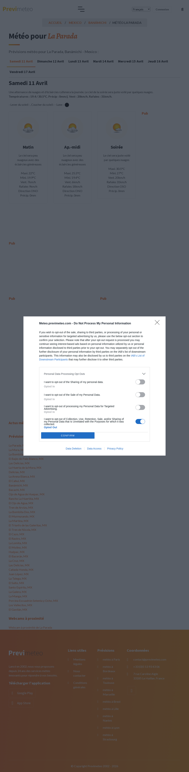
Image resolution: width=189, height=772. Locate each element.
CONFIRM (68, 435)
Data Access (94, 448)
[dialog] (94, 386)
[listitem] (94, 374)
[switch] (140, 381)
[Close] (158, 323)
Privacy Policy (115, 448)
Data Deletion (73, 448)
